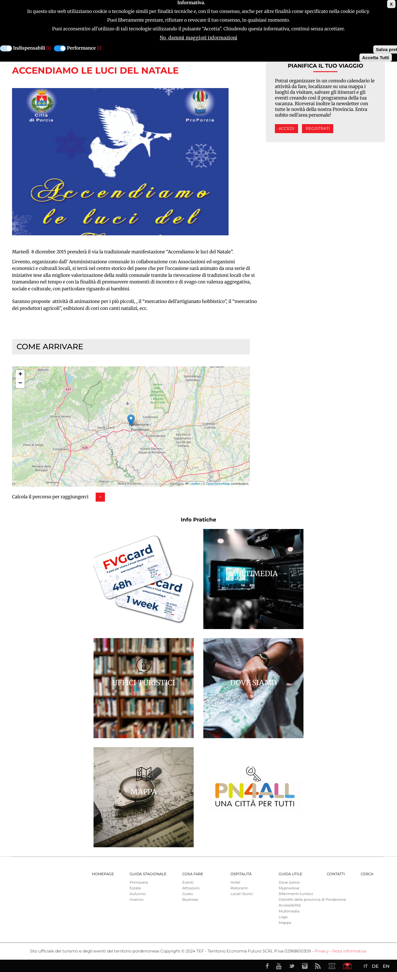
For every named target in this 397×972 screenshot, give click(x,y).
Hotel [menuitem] (235, 882)
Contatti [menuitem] (336, 874)
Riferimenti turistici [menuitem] (296, 894)
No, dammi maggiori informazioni (198, 38)
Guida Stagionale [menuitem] (148, 874)
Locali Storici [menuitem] (241, 894)
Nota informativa (349, 951)
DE (375, 966)
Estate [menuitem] (135, 888)
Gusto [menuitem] (187, 894)
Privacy (322, 951)
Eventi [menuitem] (188, 882)
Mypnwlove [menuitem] (289, 888)
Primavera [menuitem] (139, 882)
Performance (81, 48)
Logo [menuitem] (283, 917)
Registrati (318, 128)
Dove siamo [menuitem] (289, 882)
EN (386, 966)
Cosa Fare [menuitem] (192, 874)
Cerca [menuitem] (367, 874)
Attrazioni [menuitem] (191, 888)
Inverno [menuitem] (136, 899)
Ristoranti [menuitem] (239, 888)
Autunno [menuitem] (138, 894)
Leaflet (192, 484)
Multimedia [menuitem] (289, 911)
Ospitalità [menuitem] (240, 874)
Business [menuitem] (190, 899)
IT (366, 966)
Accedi (286, 128)
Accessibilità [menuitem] (289, 905)
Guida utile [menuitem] (290, 874)
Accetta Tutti (375, 57)
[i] (48, 48)
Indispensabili (29, 48)
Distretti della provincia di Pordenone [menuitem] (312, 899)
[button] (131, 420)
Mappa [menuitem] (285, 923)
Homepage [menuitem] (103, 874)
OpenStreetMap (218, 484)
